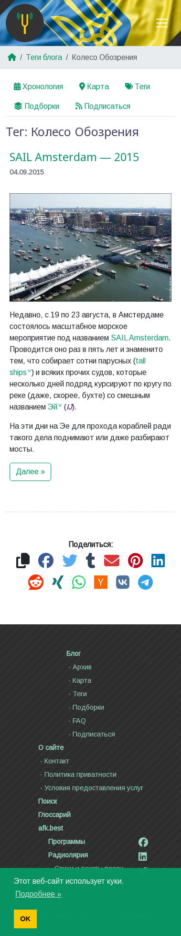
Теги (137, 86)
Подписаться (102, 106)
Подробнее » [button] (38, 894)
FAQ (76, 721)
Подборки (36, 106)
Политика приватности (77, 774)
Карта (94, 86)
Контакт (53, 761)
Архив (79, 667)
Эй (52, 407)
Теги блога (44, 57)
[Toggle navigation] (162, 23)
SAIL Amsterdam (140, 338)
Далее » (30, 472)
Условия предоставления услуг (90, 788)
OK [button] (25, 919)
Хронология (38, 86)
